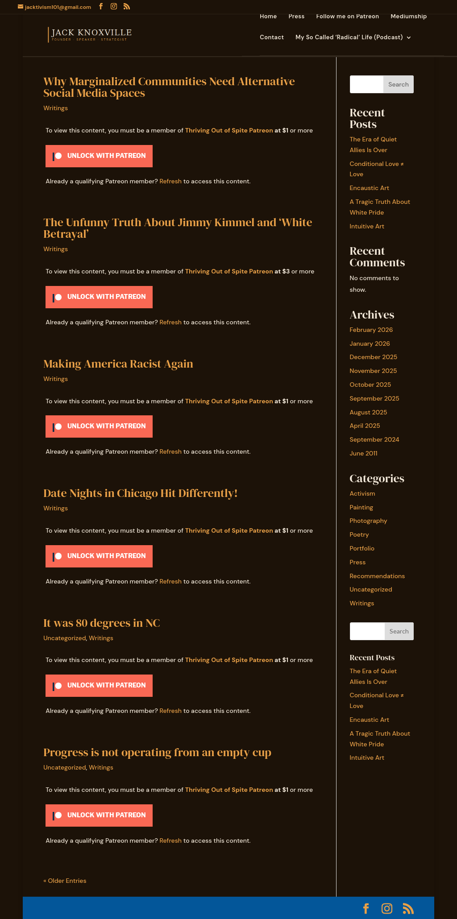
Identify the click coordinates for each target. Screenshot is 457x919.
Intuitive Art (367, 226)
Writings (55, 108)
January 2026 (370, 343)
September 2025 (374, 398)
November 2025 (373, 371)
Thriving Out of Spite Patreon (229, 130)
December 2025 (374, 357)
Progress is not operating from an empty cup (157, 752)
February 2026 (371, 330)
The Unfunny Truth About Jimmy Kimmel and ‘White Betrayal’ (177, 228)
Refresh (170, 181)
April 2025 (365, 426)
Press (297, 16)
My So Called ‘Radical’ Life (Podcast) (349, 37)
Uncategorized (64, 638)
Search (398, 84)
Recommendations (377, 576)
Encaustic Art (370, 188)
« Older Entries (64, 881)
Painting (362, 507)
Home (268, 16)
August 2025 (368, 412)
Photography (368, 521)
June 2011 (364, 453)
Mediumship (409, 16)
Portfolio (362, 548)
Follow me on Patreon (347, 16)
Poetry (359, 534)
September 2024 (374, 439)
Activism (362, 493)
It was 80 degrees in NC (101, 623)
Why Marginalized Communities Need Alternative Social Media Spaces (169, 87)
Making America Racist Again (118, 364)
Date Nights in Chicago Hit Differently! (140, 493)
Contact (272, 37)
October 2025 (370, 385)
